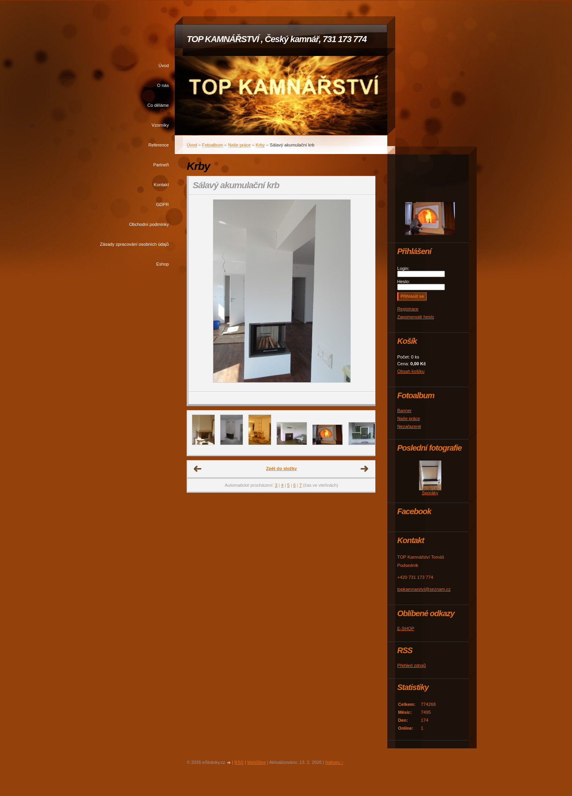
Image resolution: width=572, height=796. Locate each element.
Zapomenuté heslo (415, 316)
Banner (404, 410)
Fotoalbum (212, 145)
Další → (365, 469)
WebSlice (256, 762)
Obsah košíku (410, 371)
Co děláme (158, 105)
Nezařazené (409, 426)
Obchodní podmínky (149, 224)
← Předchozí (198, 469)
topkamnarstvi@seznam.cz (423, 589)
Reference (158, 145)
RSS (238, 762)
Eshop (162, 264)
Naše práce (239, 145)
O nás (163, 85)
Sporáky (430, 492)
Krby (260, 145)
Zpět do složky (281, 468)
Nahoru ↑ (334, 762)
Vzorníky (160, 125)
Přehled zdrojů (411, 665)
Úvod (163, 65)
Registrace (407, 308)
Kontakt (161, 184)
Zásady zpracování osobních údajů (134, 244)
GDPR (162, 204)
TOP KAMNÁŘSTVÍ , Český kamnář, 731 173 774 (277, 39)
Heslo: (403, 281)
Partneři (161, 164)
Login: (403, 268)
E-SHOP (405, 628)
